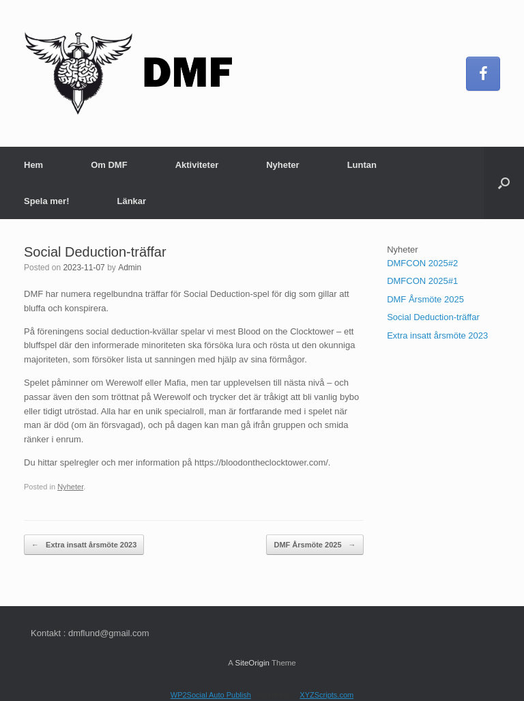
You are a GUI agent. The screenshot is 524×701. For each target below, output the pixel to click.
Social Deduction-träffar (433, 317)
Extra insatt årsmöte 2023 (83, 545)
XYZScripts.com (326, 695)
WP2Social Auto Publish (211, 695)
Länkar (131, 201)
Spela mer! (46, 201)
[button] (504, 183)
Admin (129, 267)
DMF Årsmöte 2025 (314, 545)
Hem (33, 165)
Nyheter (282, 165)
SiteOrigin (252, 663)
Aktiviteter (197, 165)
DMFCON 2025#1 (422, 281)
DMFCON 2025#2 (422, 263)
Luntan (362, 165)
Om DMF (109, 165)
